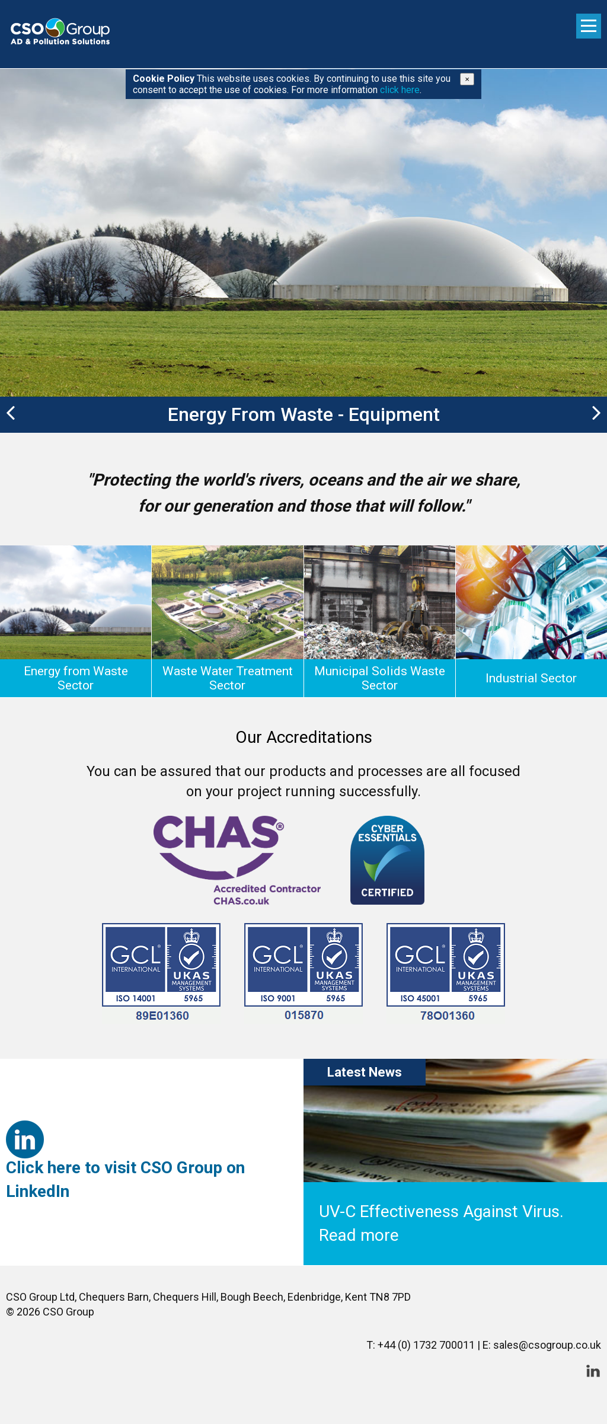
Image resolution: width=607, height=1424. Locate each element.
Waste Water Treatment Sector (227, 678)
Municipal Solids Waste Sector (379, 678)
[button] (7, 415)
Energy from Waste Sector (76, 678)
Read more (359, 1235)
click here (400, 89)
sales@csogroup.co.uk (547, 1345)
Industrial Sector (531, 678)
